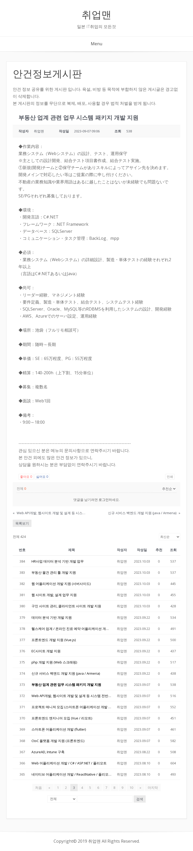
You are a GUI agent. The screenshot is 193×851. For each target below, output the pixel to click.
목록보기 (22, 523)
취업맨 (96, 14)
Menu (96, 44)
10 (131, 787)
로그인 (104, 499)
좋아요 (26, 476)
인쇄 (170, 476)
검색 (139, 799)
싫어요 (42, 476)
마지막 (152, 787)
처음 (39, 787)
